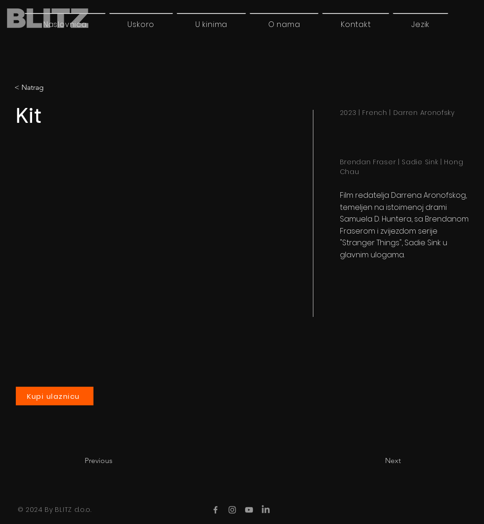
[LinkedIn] (266, 510)
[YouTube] (249, 510)
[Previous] (115, 460)
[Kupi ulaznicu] (54, 396)
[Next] (377, 460)
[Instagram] (232, 510)
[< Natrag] (53, 87)
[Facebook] (215, 510)
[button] (420, 24)
